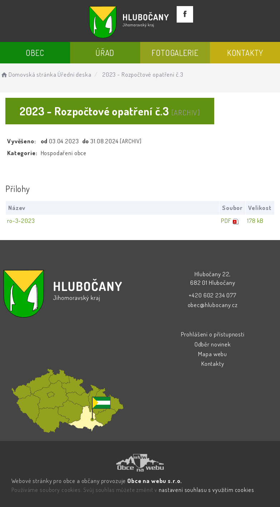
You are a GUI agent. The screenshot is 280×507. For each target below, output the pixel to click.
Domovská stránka (28, 74)
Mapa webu (212, 354)
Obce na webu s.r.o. (154, 480)
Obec (35, 53)
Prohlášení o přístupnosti (213, 334)
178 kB (255, 220)
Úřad (104, 53)
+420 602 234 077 (212, 295)
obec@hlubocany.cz (213, 304)
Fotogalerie (175, 53)
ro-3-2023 (21, 220)
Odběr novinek (213, 344)
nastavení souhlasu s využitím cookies (206, 489)
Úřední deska (74, 74)
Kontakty (245, 53)
